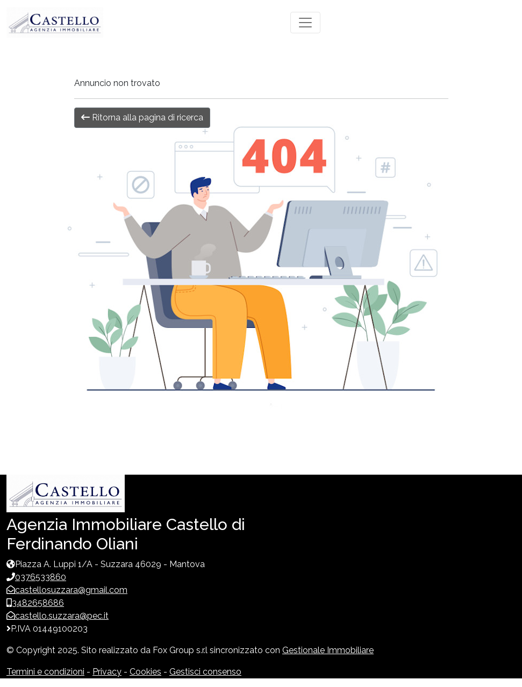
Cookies (145, 672)
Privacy (106, 672)
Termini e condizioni (45, 672)
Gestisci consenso (205, 672)
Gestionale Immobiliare (328, 650)
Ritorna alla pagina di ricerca (142, 117)
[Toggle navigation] (305, 22)
